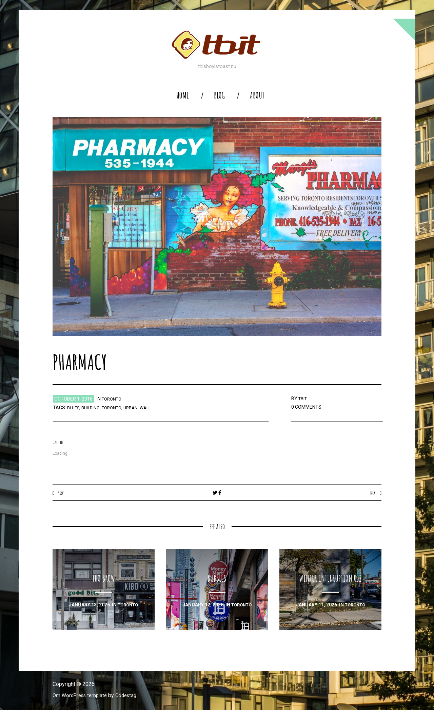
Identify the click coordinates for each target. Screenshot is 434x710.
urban (137, 407)
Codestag (131, 695)
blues (74, 407)
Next (372, 492)
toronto (113, 399)
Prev (61, 492)
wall (153, 407)
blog (219, 95)
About (257, 95)
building (93, 407)
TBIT (303, 398)
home (182, 95)
